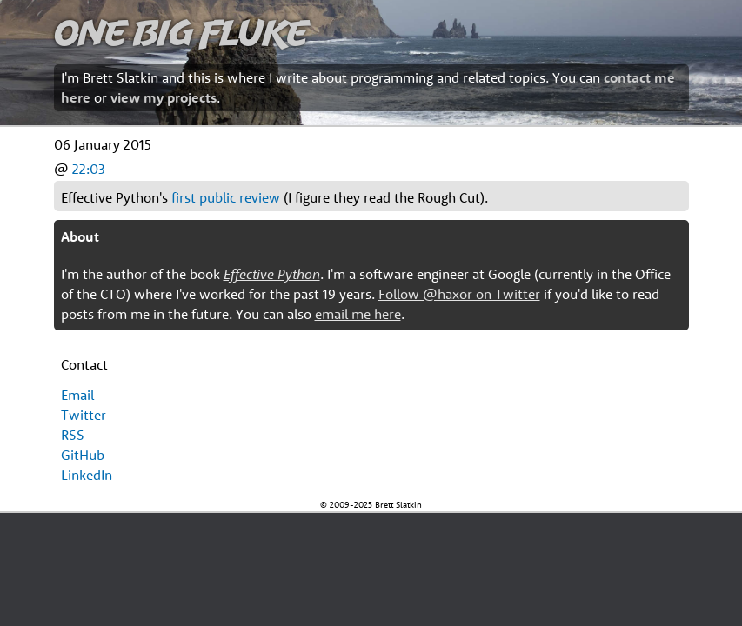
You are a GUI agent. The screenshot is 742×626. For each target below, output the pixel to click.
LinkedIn (86, 474)
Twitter (83, 414)
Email (77, 394)
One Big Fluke (181, 31)
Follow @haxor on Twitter (459, 294)
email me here (358, 314)
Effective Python (272, 274)
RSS (72, 434)
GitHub (82, 454)
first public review (225, 197)
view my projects (163, 97)
